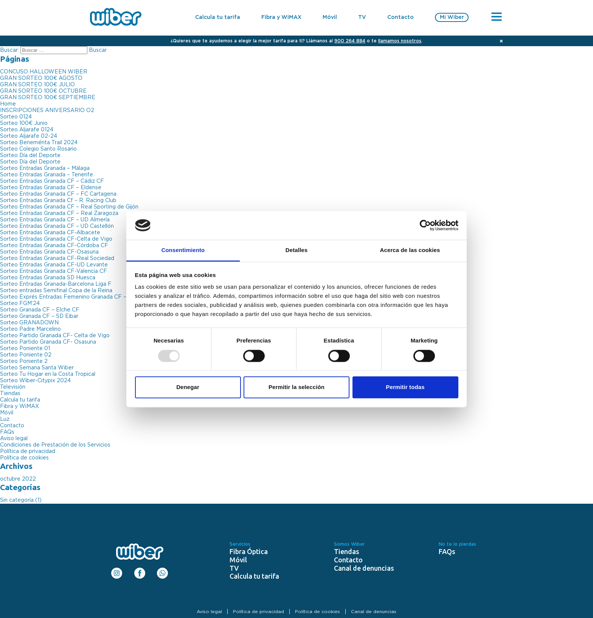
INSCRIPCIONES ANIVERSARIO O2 (47, 110)
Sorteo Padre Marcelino (30, 329)
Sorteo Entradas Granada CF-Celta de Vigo (56, 239)
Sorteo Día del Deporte (30, 155)
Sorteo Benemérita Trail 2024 (39, 142)
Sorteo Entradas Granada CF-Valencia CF (53, 271)
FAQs (7, 432)
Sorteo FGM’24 (20, 303)
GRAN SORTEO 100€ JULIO (37, 84)
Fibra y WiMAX (281, 17)
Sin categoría (17, 500)
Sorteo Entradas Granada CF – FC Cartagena (58, 194)
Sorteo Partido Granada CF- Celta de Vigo (55, 335)
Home (8, 104)
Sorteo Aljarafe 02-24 (28, 136)
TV (362, 17)
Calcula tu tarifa (217, 17)
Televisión (12, 387)
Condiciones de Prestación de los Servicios (55, 445)
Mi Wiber (452, 17)
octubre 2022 (18, 479)
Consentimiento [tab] (183, 250)
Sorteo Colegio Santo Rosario (38, 149)
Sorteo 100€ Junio (24, 123)
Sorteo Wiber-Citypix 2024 (35, 380)
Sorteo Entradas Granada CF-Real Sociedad (57, 258)
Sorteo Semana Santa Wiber (37, 367)
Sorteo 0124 (16, 117)
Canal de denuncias (364, 568)
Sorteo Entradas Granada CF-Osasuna (49, 252)
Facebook (139, 570)
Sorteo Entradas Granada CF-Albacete (50, 232)
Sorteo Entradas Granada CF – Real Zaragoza (59, 213)
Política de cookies (24, 458)
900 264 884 (349, 41)
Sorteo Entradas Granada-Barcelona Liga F (56, 284)
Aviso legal (14, 438)
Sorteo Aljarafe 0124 (26, 129)
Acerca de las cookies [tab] (410, 250)
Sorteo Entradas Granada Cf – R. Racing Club (58, 200)
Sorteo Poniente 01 (25, 348)
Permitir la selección (296, 387)
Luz (4, 419)
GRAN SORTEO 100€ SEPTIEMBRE (47, 97)
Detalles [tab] (296, 250)
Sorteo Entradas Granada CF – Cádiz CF (52, 181)
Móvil (330, 17)
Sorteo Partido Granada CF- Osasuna (48, 342)
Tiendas (10, 393)
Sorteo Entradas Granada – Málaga (45, 168)
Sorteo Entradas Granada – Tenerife (46, 174)
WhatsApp (162, 570)
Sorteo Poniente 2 (24, 361)
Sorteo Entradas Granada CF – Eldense (50, 187)
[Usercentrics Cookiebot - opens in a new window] (425, 225)
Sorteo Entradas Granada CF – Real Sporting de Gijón (69, 207)
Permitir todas (405, 387)
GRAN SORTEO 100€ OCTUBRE (43, 91)
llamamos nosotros (399, 41)
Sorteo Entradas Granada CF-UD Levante (54, 265)
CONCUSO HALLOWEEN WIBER (43, 72)
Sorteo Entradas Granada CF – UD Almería (55, 220)
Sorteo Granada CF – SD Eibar (39, 316)
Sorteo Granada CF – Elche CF (39, 310)
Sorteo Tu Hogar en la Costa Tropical (47, 374)
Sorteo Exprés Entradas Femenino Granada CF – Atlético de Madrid (88, 297)
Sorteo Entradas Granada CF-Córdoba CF (54, 245)
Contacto (400, 17)
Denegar (187, 387)
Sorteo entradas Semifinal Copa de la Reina (56, 290)
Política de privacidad (27, 451)
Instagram (116, 570)
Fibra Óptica (249, 551)
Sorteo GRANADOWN (29, 322)
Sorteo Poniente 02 (25, 355)
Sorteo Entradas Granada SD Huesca (47, 277)
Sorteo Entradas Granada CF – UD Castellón (57, 226)
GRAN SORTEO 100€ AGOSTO (41, 78)
